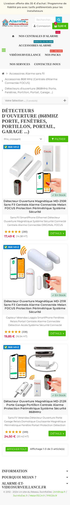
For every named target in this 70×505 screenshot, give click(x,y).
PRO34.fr (52, 495)
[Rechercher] (59, 20)
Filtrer (58, 139)
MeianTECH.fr (37, 495)
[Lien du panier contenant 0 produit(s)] (60, 26)
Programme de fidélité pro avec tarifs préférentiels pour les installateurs (36, 7)
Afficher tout (17, 449)
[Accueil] (3, 73)
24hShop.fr (59, 492)
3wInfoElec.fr (20, 495)
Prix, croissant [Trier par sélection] (12, 139)
